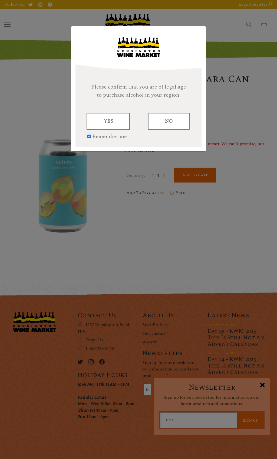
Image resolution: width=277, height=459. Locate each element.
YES (108, 121)
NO (169, 121)
